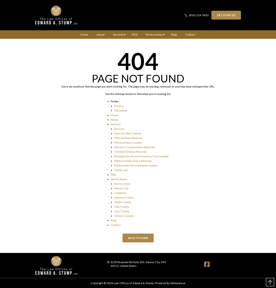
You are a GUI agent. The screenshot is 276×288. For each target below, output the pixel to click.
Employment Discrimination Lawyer (136, 165)
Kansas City (121, 188)
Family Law (121, 170)
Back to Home (138, 238)
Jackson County (124, 197)
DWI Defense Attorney (128, 138)
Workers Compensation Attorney (134, 147)
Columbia (120, 192)
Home (114, 115)
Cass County (122, 211)
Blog (114, 220)
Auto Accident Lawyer (127, 133)
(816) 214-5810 (196, 15)
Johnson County (124, 215)
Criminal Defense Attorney (130, 151)
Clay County (121, 206)
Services (116, 124)
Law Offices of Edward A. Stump (134, 283)
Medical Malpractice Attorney (133, 160)
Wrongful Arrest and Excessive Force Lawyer (141, 156)
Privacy (118, 105)
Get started (226, 15)
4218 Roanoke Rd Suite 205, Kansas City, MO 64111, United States (136, 263)
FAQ (113, 174)
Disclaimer (120, 110)
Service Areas (119, 179)
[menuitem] (84, 34)
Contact (116, 225)
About (114, 119)
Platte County (122, 202)
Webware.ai (177, 283)
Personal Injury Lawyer (128, 142)
